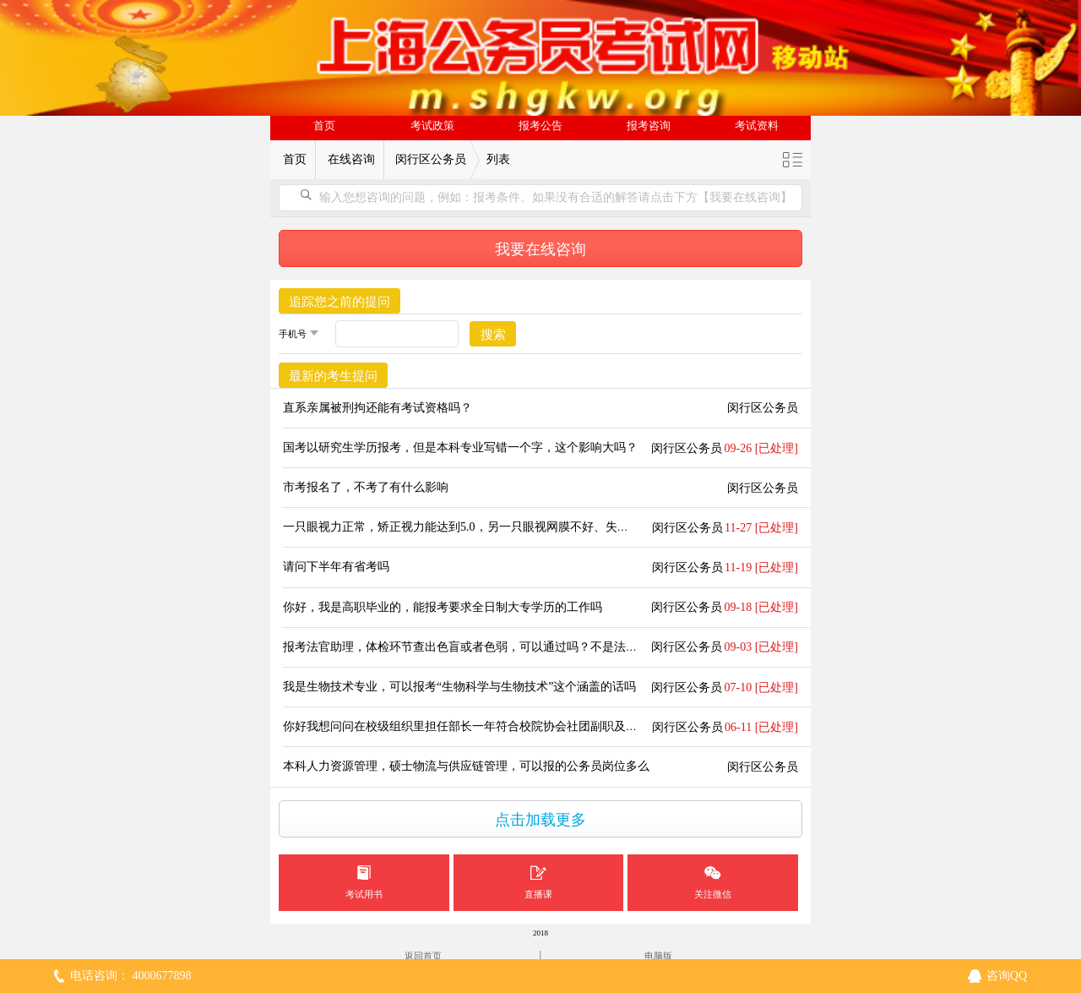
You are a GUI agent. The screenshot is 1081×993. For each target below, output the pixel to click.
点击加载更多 (540, 819)
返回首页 (423, 956)
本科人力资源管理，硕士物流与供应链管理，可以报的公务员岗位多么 (466, 766)
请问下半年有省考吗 (336, 566)
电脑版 (658, 956)
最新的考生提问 (333, 376)
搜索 (493, 334)
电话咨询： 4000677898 (131, 975)
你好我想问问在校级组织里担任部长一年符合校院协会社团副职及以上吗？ (478, 726)
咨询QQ (1006, 975)
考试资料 (757, 126)
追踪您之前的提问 (339, 301)
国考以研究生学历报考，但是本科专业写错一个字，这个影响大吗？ (460, 447)
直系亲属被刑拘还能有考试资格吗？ (377, 407)
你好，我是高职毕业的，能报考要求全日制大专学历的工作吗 (442, 607)
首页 (324, 126)
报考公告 (540, 126)
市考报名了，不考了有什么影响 (365, 487)
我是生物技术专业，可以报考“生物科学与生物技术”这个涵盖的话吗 (459, 686)
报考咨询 (649, 126)
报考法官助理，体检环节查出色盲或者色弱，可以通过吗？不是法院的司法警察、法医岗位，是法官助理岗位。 (572, 647)
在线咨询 (351, 159)
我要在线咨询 (540, 249)
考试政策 (432, 126)
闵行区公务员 (430, 159)
